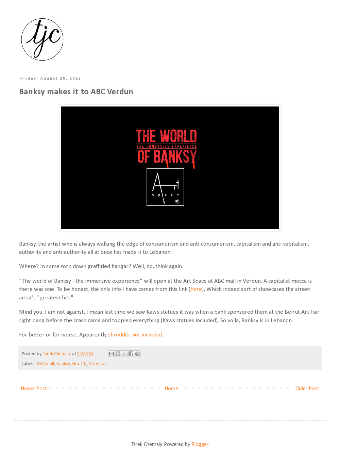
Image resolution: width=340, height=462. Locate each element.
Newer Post (34, 389)
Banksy (63, 363)
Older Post (307, 389)
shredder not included (135, 335)
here (196, 289)
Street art (98, 363)
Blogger (199, 444)
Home (171, 389)
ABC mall (45, 363)
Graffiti (79, 363)
